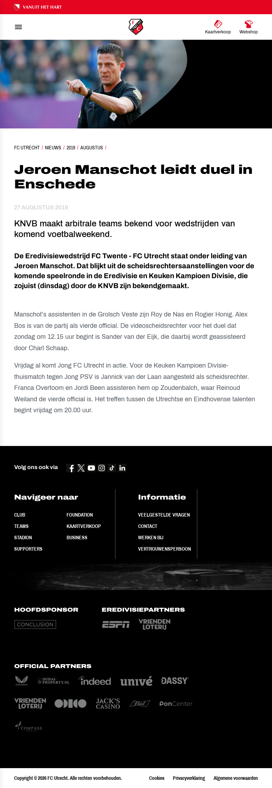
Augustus (91, 147)
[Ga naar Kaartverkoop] (218, 27)
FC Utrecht (27, 147)
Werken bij (150, 537)
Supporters (28, 549)
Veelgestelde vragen (164, 515)
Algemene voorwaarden (236, 778)
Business (77, 537)
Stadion (23, 537)
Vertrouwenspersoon (164, 549)
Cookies (156, 778)
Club (19, 515)
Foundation (80, 515)
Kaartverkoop (84, 526)
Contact (147, 526)
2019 (71, 147)
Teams (21, 526)
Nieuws (53, 147)
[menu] (18, 27)
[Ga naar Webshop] (248, 27)
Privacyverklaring (189, 778)
